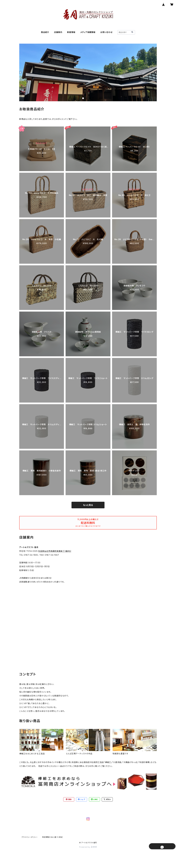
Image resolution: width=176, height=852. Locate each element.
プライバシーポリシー (29, 837)
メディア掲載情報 (87, 32)
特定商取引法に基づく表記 (52, 837)
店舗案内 (58, 32)
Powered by (88, 847)
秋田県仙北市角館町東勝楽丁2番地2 (54, 551)
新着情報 (71, 32)
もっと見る (88, 505)
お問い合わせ (106, 32)
